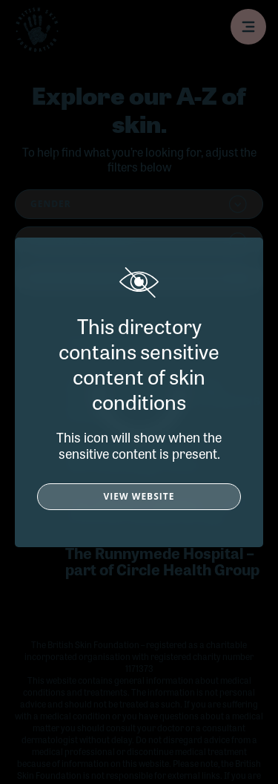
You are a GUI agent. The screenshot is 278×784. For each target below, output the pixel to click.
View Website (139, 496)
